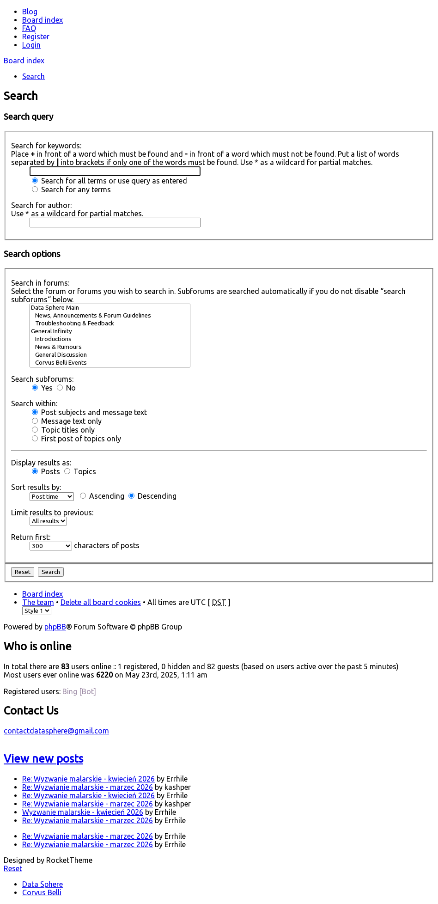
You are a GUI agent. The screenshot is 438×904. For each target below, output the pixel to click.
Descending (152, 496)
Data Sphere (42, 884)
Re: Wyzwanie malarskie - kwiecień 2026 (88, 779)
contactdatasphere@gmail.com (56, 731)
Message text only (67, 421)
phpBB (55, 627)
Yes (42, 388)
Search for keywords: (46, 145)
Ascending (102, 496)
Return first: (30, 537)
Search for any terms (71, 189)
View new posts (43, 758)
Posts (46, 471)
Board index (24, 60)
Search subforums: (42, 379)
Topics (80, 471)
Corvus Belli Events (110, 363)
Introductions (110, 339)
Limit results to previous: (52, 512)
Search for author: (41, 205)
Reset (13, 868)
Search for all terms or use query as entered (109, 181)
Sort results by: (36, 487)
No (66, 388)
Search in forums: (40, 283)
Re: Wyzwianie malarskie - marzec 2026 (87, 787)
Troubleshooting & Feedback (110, 324)
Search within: (34, 403)
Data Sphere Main (110, 308)
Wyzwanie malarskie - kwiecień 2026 (82, 812)
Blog (29, 11)
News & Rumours (110, 347)
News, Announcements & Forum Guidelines (110, 316)
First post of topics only (76, 438)
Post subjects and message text (89, 412)
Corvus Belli (41, 892)
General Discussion (110, 355)
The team (38, 602)
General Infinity (110, 332)
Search (33, 76)
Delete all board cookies (101, 602)
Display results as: (41, 462)
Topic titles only (63, 430)
